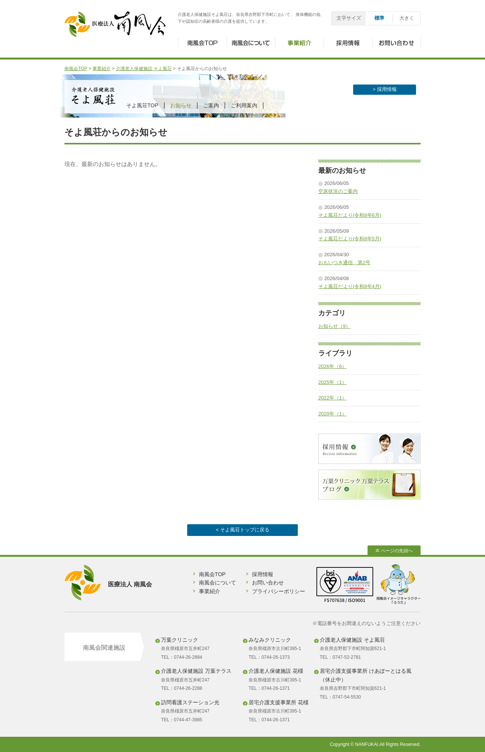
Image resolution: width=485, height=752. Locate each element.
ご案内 (211, 105)
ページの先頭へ (393, 550)
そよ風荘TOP (142, 105)
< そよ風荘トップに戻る (242, 530)
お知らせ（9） (334, 326)
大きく (406, 18)
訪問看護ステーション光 (190, 702)
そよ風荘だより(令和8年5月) (349, 238)
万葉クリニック (179, 640)
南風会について (217, 583)
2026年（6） (332, 366)
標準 (379, 18)
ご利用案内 (244, 105)
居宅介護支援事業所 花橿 (278, 702)
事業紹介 (101, 68)
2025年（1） (332, 382)
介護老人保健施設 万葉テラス (196, 671)
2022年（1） (332, 398)
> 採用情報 (384, 89)
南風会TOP (75, 68)
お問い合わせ (268, 583)
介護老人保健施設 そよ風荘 (144, 68)
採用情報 (262, 574)
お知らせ (180, 105)
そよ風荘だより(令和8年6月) (349, 215)
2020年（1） (332, 414)
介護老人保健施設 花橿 (276, 671)
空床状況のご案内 (338, 191)
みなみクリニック (270, 640)
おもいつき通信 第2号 (344, 262)
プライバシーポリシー (278, 591)
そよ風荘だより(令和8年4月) (349, 286)
